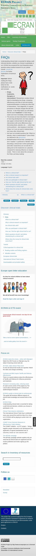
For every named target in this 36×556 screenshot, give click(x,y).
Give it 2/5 (2, 162)
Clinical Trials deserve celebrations (13, 411)
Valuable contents (10, 253)
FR (27, 16)
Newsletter (6, 490)
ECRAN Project (11, 2)
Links (17, 45)
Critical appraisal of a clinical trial (13, 247)
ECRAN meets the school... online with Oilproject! (18, 359)
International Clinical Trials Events (13, 259)
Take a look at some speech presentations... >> (17, 337)
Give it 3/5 (3, 162)
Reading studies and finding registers (16, 250)
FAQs (6, 217)
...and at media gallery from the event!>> (15, 341)
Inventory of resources (19, 37)
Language (4, 167)
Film (8, 37)
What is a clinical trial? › (27, 196)
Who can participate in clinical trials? (16, 180)
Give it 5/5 (5, 162)
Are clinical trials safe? (12, 177)
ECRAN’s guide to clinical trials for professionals (17, 393)
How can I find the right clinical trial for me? (18, 182)
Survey (5, 492)
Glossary (6, 214)
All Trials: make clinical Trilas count (13, 366)
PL (33, 16)
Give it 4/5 (4, 162)
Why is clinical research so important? (17, 175)
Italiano (6, 200)
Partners (22, 12)
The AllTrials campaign (10, 435)
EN (20, 16)
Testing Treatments (19, 41)
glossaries (22, 137)
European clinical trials (10, 256)
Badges (3, 525)
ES (23, 16)
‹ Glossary (5, 194)
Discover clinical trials (14, 52)
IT (30, 16)
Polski (32, 200)
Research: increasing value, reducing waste (16, 384)
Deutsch (31, 204)
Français (23, 200)
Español (15, 200)
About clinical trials (7, 45)
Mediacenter (26, 45)
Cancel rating (1, 162)
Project (31, 12)
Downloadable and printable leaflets (14, 262)
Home (3, 37)
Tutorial (5, 244)
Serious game (5, 41)
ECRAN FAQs (7, 402)
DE (17, 16)
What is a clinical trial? (12, 173)
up (17, 194)
